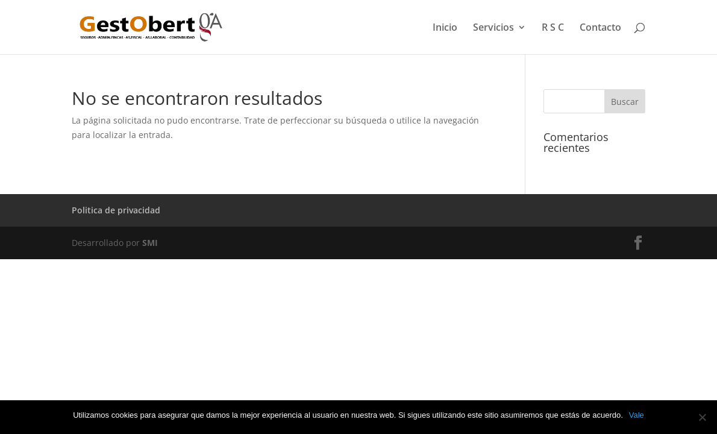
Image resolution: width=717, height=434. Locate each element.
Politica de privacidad (116, 210)
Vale (636, 415)
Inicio (445, 28)
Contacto (600, 28)
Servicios (493, 28)
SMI (150, 242)
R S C (553, 28)
